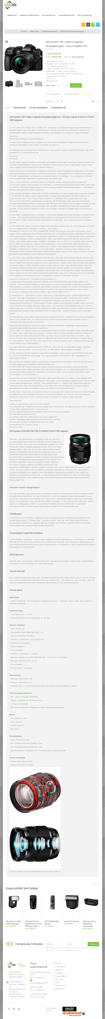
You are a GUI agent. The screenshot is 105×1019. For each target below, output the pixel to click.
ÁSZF (58, 982)
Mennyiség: (50, 85)
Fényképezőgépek (49, 31)
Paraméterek (19, 107)
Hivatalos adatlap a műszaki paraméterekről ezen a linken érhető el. (35, 871)
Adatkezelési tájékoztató (55, 950)
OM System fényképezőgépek (72, 31)
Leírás (7, 107)
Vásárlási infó (61, 985)
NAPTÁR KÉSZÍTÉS (49, 15)
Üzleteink (59, 973)
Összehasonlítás (70, 94)
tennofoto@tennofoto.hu (39, 983)
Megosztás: (50, 101)
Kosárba (76, 85)
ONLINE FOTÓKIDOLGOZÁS (29, 15)
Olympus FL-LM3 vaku (71, 921)
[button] (40, 41)
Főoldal (24, 31)
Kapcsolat (59, 979)
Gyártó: (48, 57)
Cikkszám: (68, 57)
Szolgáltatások (61, 976)
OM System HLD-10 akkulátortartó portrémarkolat (89, 924)
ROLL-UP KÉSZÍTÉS (84, 15)
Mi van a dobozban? (38, 107)
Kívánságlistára (53, 94)
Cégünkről (59, 970)
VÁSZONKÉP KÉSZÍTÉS (67, 15)
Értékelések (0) (58, 107)
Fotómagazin (60, 966)
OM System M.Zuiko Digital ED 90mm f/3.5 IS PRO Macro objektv (33, 924)
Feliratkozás (93, 944)
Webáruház (12, 15)
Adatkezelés (60, 989)
